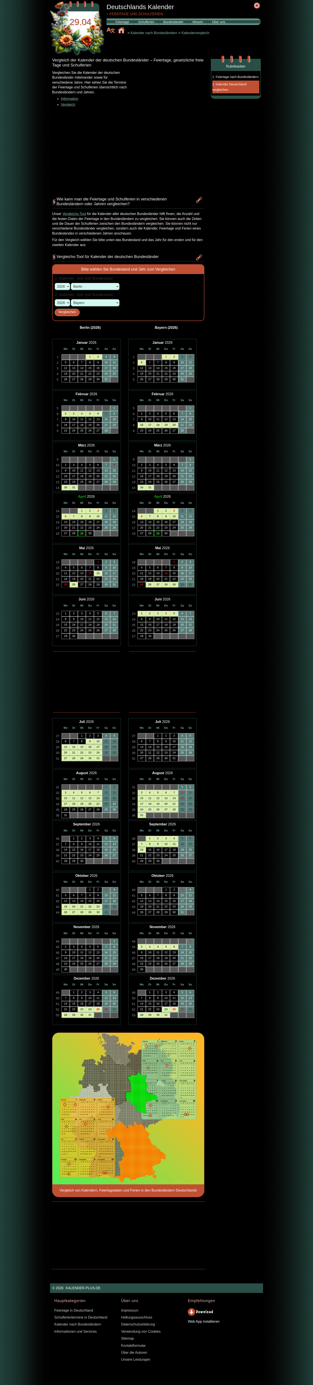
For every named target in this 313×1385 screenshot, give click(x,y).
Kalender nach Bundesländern (77, 1324)
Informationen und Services (75, 1331)
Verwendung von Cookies (140, 1331)
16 (90, 747)
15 (98, 573)
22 (81, 752)
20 (65, 752)
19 (114, 747)
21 (73, 752)
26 (73, 584)
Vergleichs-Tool (74, 214)
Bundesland (102, 278)
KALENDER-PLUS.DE (83, 1288)
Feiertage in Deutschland (73, 1310)
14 (90, 573)
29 (81, 758)
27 (65, 758)
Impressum (129, 1310)
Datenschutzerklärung (138, 1324)
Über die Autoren (134, 1352)
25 (65, 584)
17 (98, 747)
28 (73, 758)
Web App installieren (204, 1321)
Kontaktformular (133, 1345)
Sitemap (127, 1338)
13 (65, 747)
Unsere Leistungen (135, 1359)
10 (98, 516)
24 (98, 752)
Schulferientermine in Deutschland (80, 1317)
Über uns (218, 22)
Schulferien (146, 22)
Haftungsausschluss (136, 1317)
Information (69, 99)
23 (90, 752)
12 (114, 741)
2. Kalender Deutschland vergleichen (229, 87)
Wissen (197, 22)
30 (65, 487)
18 (106, 747)
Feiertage (122, 22)
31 (73, 487)
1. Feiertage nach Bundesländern (235, 77)
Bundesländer (173, 22)
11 (106, 741)
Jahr (80, 278)
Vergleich (68, 104)
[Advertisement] (166, 108)
